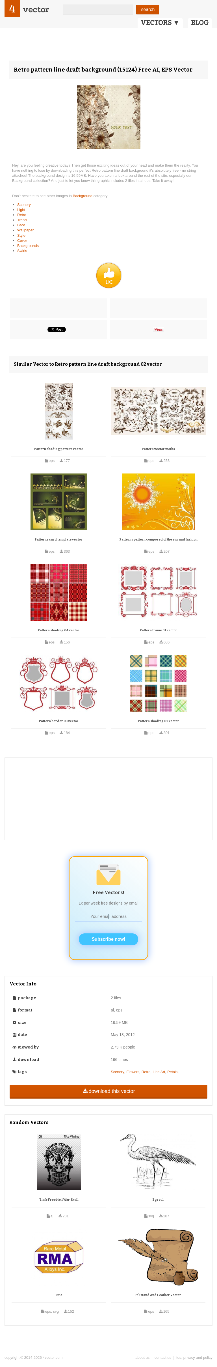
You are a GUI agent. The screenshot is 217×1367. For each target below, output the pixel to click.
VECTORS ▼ (160, 23)
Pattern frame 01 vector (158, 630)
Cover (22, 240)
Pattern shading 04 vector (58, 630)
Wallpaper (25, 230)
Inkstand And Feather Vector (158, 1295)
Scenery (24, 205)
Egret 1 (158, 1200)
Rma (59, 1295)
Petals (172, 1072)
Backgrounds (28, 246)
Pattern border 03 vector (59, 721)
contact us (163, 1357)
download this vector (108, 1091)
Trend (22, 220)
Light (21, 210)
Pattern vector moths (158, 449)
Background (83, 196)
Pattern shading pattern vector (58, 449)
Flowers (132, 1072)
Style (21, 235)
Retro (21, 215)
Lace (21, 225)
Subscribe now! (108, 939)
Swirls (22, 251)
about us (142, 1357)
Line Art (159, 1072)
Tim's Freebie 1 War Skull (59, 1200)
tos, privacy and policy (194, 1357)
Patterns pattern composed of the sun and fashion (159, 539)
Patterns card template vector (59, 539)
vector (36, 9)
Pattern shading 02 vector (158, 721)
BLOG (200, 23)
